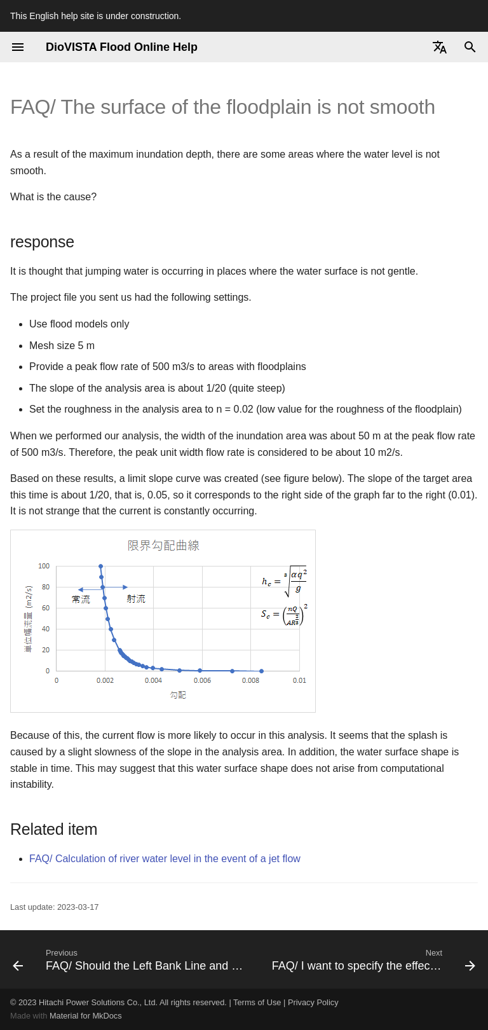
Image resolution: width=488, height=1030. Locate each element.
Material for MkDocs (86, 1015)
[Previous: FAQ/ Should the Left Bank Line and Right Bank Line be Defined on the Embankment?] (131, 959)
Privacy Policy (313, 1002)
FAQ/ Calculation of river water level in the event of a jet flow (165, 858)
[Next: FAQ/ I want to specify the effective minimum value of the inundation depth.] (372, 959)
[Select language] (439, 47)
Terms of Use (257, 1002)
